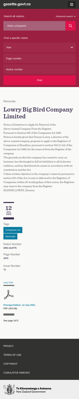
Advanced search (66, 16)
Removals (10, 236)
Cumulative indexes (16, 372)
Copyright (10, 363)
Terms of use (12, 355)
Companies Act (12, 230)
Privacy (8, 346)
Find (39, 80)
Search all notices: (14, 16)
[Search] (71, 26)
